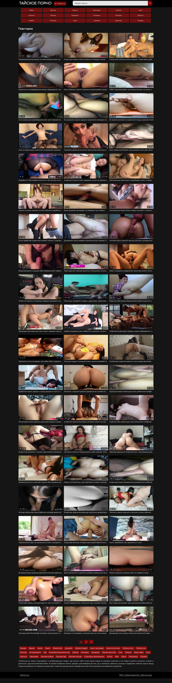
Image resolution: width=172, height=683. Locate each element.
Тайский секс (24, 680)
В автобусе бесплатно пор (59, 657)
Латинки (53, 22)
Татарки (140, 22)
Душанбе (68, 653)
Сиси (148, 657)
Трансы (75, 12)
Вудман (23, 653)
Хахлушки (85, 657)
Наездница (133, 661)
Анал (140, 12)
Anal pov (23, 661)
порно (36, 4)
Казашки (118, 17)
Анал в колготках (113, 653)
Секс (120, 657)
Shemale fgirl (61, 661)
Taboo (123, 661)
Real (116, 661)
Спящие (128, 657)
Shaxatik (144, 661)
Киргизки (118, 22)
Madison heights (81, 653)
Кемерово (95, 657)
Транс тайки (138, 657)
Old (45, 657)
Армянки (97, 22)
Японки (53, 17)
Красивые (96, 12)
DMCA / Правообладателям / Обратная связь (135, 680)
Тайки (31, 12)
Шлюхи (118, 12)
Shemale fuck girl (75, 661)
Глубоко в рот (128, 653)
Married (75, 657)
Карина (32, 653)
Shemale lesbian (47, 661)
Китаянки (96, 17)
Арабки (31, 22)
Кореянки (75, 17)
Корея (47, 653)
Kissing (109, 661)
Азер (75, 22)
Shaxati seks (57, 653)
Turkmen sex (141, 653)
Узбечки (140, 17)
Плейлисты (64, 4)
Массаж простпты (109, 657)
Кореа (39, 653)
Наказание (34, 661)
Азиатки (31, 17)
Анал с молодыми (97, 653)
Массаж (53, 12)
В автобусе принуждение (94, 661)
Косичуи (23, 657)
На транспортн (35, 657)
